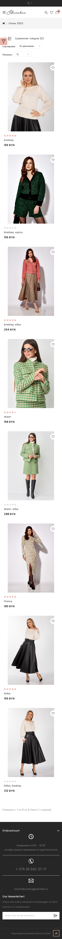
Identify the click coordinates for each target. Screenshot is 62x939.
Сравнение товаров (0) (29, 38)
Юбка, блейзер (12, 785)
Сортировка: (9, 46)
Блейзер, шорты (13, 232)
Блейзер (9, 140)
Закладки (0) (51, 12)
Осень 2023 (16, 23)
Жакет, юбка (11, 509)
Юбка (7, 693)
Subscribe (55, 915)
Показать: (7, 54)
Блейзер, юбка (12, 324)
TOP (56, 933)
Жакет (7, 416)
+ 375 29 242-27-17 (31, 869)
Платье (8, 601)
